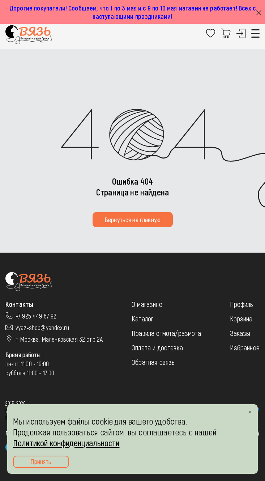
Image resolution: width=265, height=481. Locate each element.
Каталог (142, 318)
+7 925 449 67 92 (36, 316)
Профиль (241, 304)
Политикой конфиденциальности (66, 443)
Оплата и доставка (157, 347)
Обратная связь (153, 362)
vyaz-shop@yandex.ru (42, 328)
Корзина (241, 318)
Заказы (240, 333)
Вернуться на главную (132, 220)
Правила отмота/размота (166, 333)
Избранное (245, 347)
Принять (40, 461)
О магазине (147, 304)
